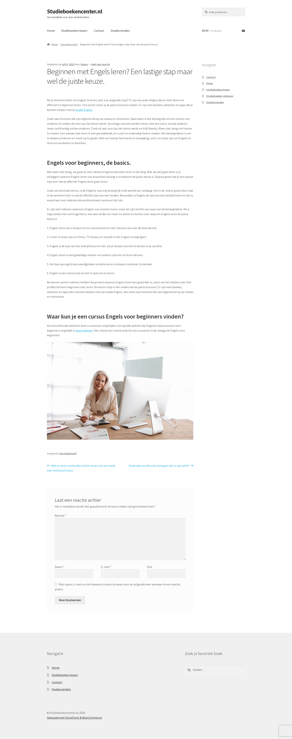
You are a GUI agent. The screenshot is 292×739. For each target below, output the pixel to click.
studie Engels (83, 110)
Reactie (60, 515)
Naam (59, 567)
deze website (84, 330)
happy (84, 64)
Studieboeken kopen (74, 30)
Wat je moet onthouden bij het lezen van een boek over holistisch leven (81, 467)
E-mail (106, 567)
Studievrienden (120, 30)
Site (149, 567)
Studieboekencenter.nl (74, 11)
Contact (99, 30)
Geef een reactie (100, 64)
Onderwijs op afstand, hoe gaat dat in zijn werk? (158, 465)
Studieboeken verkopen (219, 96)
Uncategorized (69, 44)
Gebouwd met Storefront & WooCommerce (74, 717)
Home (51, 30)
